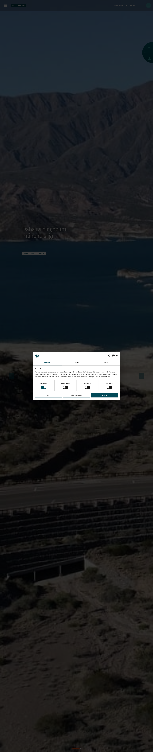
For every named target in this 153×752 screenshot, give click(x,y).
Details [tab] (76, 362)
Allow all (105, 395)
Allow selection (76, 395)
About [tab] (106, 362)
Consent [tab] (47, 362)
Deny (48, 395)
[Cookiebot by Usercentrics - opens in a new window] (109, 356)
